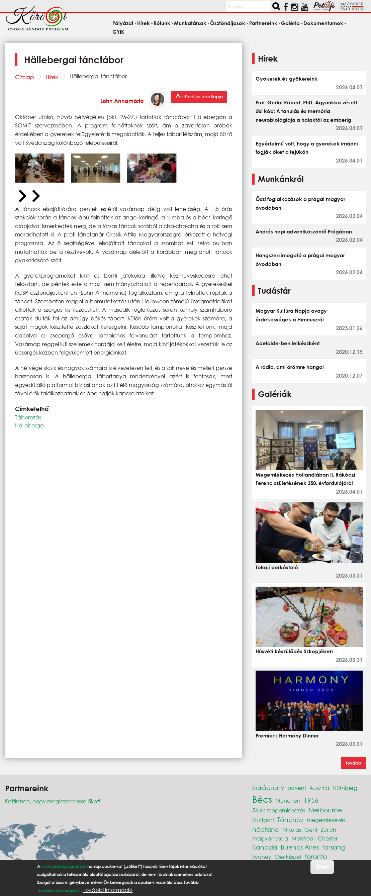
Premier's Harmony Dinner (287, 735)
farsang (334, 847)
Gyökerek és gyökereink (286, 79)
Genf (310, 829)
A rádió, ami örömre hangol (290, 367)
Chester (328, 838)
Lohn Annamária (122, 101)
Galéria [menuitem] (290, 23)
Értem (322, 867)
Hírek (51, 77)
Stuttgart (263, 819)
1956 (311, 800)
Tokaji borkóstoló (277, 567)
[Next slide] (35, 196)
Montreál (302, 838)
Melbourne (325, 810)
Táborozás (28, 417)
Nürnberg (345, 787)
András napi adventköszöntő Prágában (304, 231)
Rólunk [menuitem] (162, 23)
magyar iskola (270, 838)
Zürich (328, 829)
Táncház (290, 819)
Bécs (262, 799)
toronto (316, 856)
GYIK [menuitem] (118, 32)
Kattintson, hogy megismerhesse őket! (52, 801)
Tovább (353, 763)
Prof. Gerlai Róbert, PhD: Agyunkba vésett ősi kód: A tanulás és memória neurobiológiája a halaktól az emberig (306, 110)
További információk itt (59, 890)
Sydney (261, 856)
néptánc (265, 829)
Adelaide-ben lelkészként (288, 343)
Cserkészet (288, 856)
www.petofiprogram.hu (63, 866)
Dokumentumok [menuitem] (323, 23)
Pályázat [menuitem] (122, 23)
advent (296, 787)
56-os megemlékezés (278, 810)
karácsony (268, 787)
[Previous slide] (21, 196)
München (287, 800)
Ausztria (319, 787)
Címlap (24, 77)
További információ (107, 890)
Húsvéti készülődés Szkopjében (294, 651)
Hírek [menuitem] (143, 23)
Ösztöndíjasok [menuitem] (227, 23)
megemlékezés (326, 819)
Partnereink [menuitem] (263, 23)
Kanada (264, 847)
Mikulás (291, 829)
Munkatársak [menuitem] (190, 23)
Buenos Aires (300, 847)
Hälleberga (29, 425)
